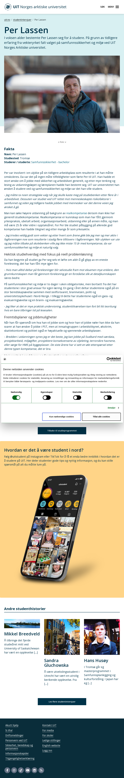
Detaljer (112, 408)
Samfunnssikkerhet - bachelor (50, 162)
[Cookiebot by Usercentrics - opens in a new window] (109, 359)
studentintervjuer (22, 19)
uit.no (7, 19)
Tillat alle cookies (101, 416)
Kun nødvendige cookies (61, 416)
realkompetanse (76, 213)
